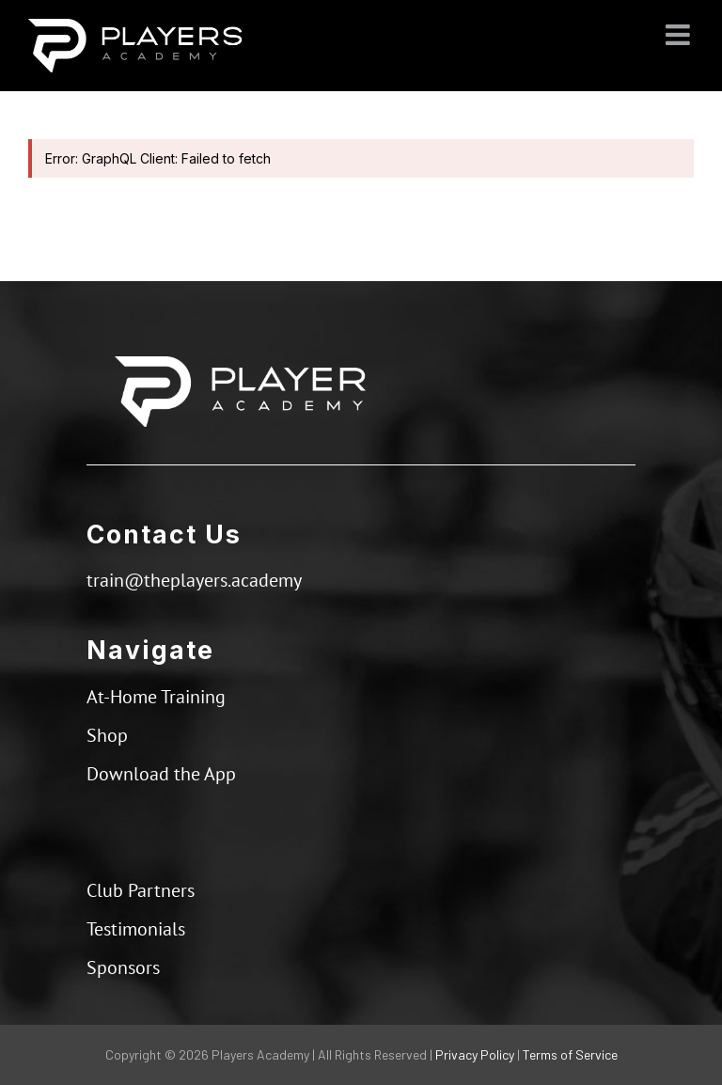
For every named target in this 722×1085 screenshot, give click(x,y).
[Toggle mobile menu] (680, 35)
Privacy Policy (474, 1054)
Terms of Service (570, 1054)
